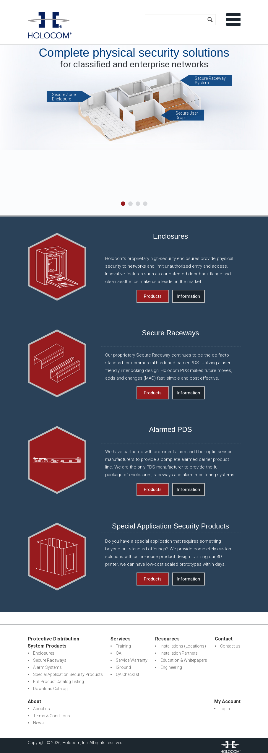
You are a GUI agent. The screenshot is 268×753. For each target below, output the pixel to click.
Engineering (171, 667)
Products (153, 296)
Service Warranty (131, 660)
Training (123, 646)
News (38, 723)
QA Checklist (127, 674)
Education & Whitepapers (183, 660)
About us (41, 708)
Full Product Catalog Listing (58, 681)
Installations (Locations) (183, 646)
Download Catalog (50, 688)
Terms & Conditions (51, 715)
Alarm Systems (47, 667)
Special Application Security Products (68, 674)
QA (118, 653)
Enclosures (43, 653)
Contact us (230, 646)
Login (225, 708)
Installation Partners (179, 653)
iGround (123, 667)
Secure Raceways (49, 660)
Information (188, 296)
